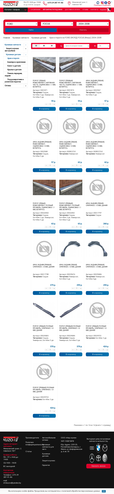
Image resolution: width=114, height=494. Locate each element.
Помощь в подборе (102, 5)
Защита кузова (48, 461)
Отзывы (85, 10)
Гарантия (46, 465)
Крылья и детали (13, 70)
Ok (104, 491)
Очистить (83, 30)
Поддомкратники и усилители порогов (14, 81)
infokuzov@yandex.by (12, 483)
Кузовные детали (39, 38)
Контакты (94, 10)
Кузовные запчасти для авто (48, 447)
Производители (32, 438)
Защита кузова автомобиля (16, 49)
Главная (6, 38)
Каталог (16, 9)
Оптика (16, 86)
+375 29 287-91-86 (55, 3)
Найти (31, 30)
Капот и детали (13, 66)
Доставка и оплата (72, 10)
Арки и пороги (12, 58)
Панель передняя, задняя (13, 75)
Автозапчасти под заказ (52, 10)
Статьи (29, 451)
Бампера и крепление (15, 62)
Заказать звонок (98, 466)
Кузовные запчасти (21, 38)
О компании (35, 10)
